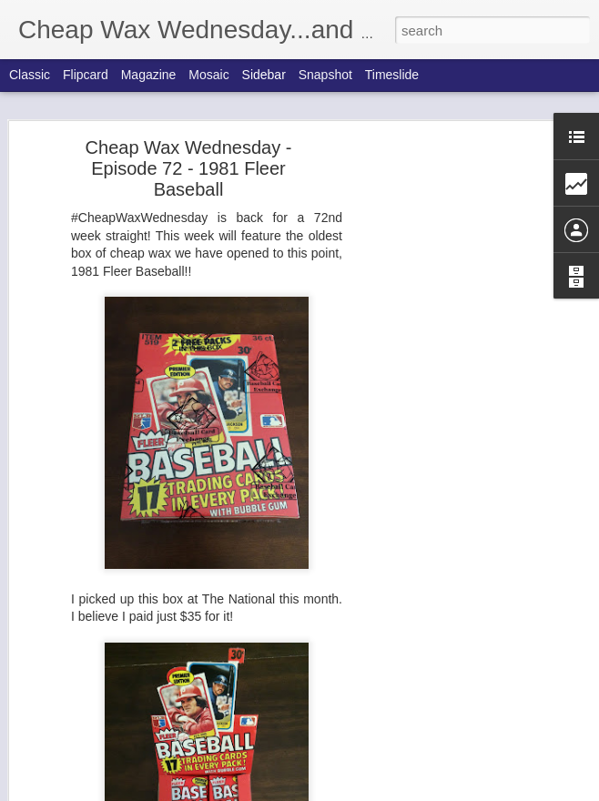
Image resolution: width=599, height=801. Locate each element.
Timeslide (392, 74)
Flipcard (85, 74)
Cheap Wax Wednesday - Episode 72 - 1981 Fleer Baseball (189, 168)
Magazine (149, 74)
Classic (29, 74)
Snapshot (325, 74)
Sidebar (264, 74)
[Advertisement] (442, 433)
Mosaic (208, 74)
